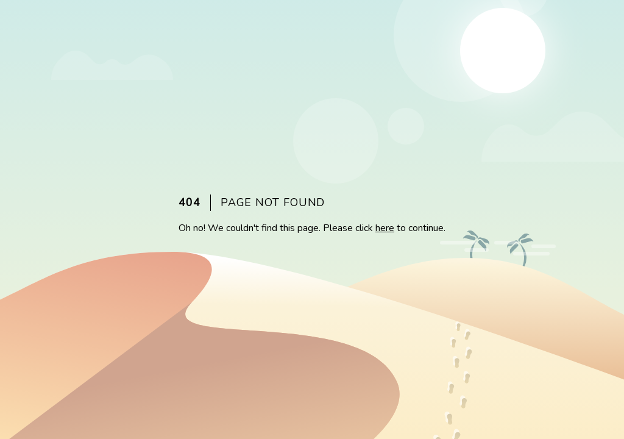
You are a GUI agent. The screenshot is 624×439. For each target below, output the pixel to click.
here (384, 228)
